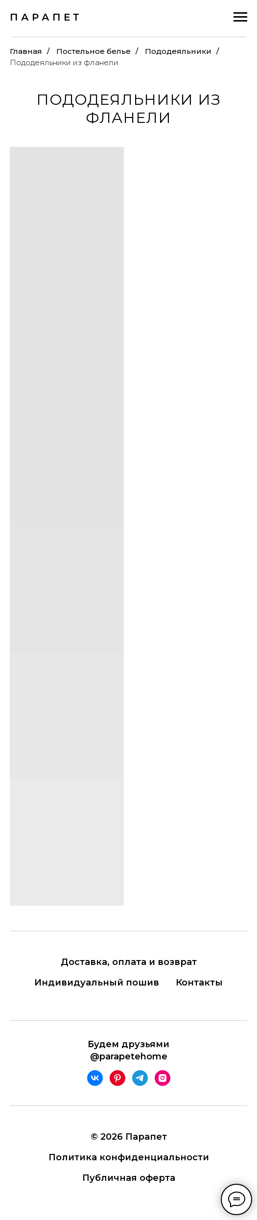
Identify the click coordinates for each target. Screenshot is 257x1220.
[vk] (95, 1078)
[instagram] (162, 1078)
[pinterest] (117, 1078)
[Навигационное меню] (240, 17)
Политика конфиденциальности (128, 1157)
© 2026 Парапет (129, 1136)
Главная (26, 51)
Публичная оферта (128, 1178)
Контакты (199, 982)
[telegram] (140, 1078)
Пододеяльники (178, 51)
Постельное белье (93, 51)
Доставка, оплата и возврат (129, 962)
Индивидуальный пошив (96, 982)
